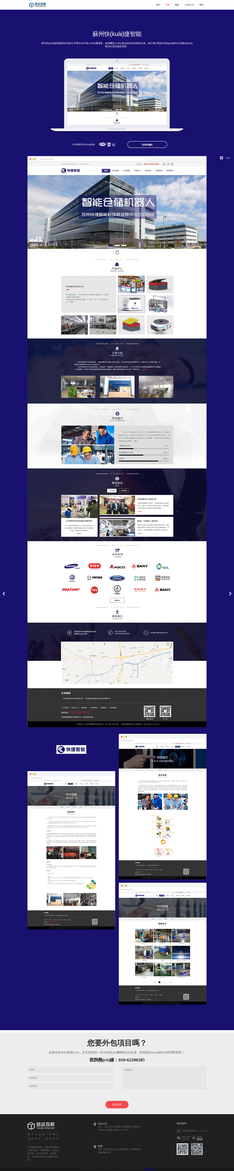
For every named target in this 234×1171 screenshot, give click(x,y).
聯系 (201, 5)
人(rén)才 (189, 5)
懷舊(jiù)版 (150, 1169)
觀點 (177, 5)
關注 (199, 1139)
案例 (168, 5)
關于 (158, 5)
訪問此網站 (147, 145)
